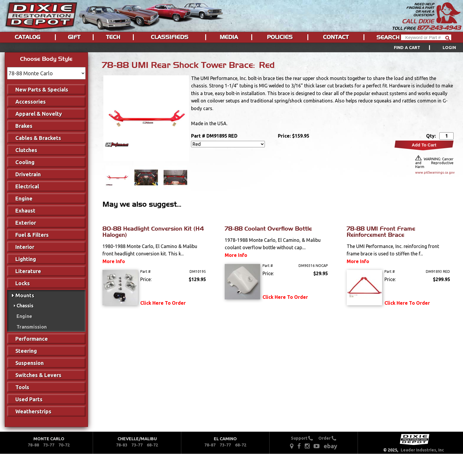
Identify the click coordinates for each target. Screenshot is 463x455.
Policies (280, 37)
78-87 (210, 445)
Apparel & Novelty (38, 114)
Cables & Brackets (38, 138)
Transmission (32, 327)
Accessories (30, 102)
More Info (113, 261)
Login (449, 47)
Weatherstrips (33, 411)
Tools (22, 387)
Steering (26, 351)
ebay (330, 446)
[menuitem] (418, 47)
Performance (31, 339)
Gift (74, 37)
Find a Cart (407, 47)
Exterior (25, 223)
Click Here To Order (163, 303)
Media (229, 37)
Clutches (26, 150)
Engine (23, 198)
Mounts (24, 295)
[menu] (231, 47)
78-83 (121, 445)
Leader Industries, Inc (422, 450)
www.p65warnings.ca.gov (434, 172)
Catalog (27, 37)
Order (327, 438)
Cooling (25, 162)
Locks (22, 283)
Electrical (27, 186)
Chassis (25, 305)
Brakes (23, 126)
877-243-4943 (439, 27)
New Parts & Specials (41, 89)
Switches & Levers (38, 375)
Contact (336, 37)
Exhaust (25, 210)
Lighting (25, 259)
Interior (24, 247)
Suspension (29, 363)
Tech (113, 37)
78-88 (33, 445)
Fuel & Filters (32, 235)
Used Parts (29, 399)
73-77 (48, 445)
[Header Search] (426, 37)
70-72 (64, 445)
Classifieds (169, 37)
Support (302, 438)
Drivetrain (28, 174)
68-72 (152, 445)
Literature (28, 271)
